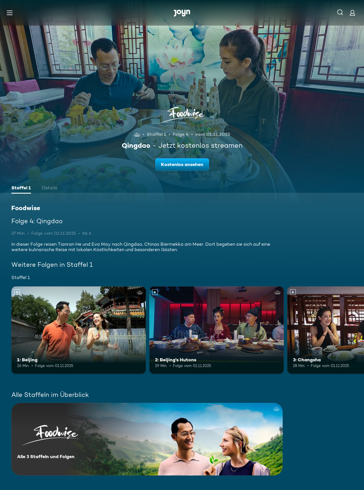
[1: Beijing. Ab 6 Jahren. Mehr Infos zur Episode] (78, 330)
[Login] (352, 13)
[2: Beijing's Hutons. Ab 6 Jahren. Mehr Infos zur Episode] (216, 330)
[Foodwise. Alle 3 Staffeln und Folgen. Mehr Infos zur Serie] (147, 439)
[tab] (21, 188)
